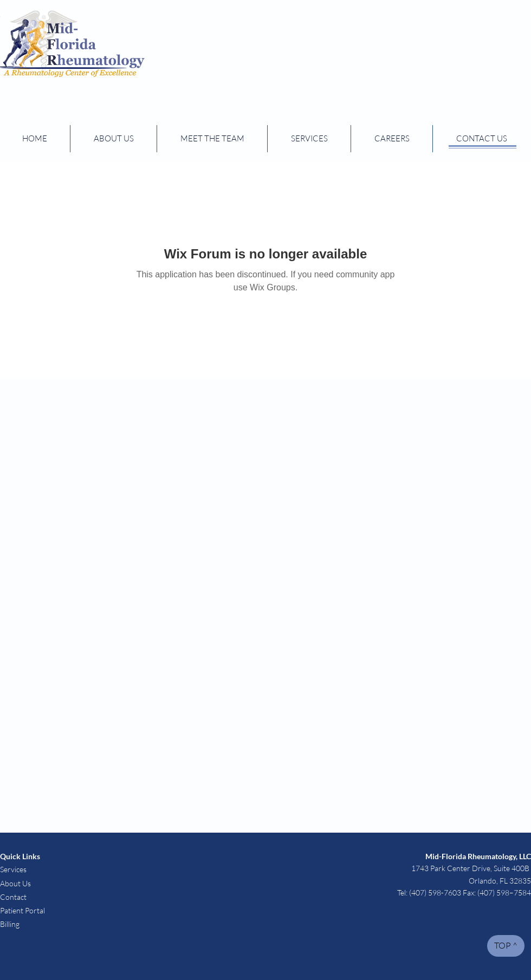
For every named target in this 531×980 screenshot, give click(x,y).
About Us (15, 883)
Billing (10, 924)
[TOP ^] (505, 946)
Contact (13, 896)
